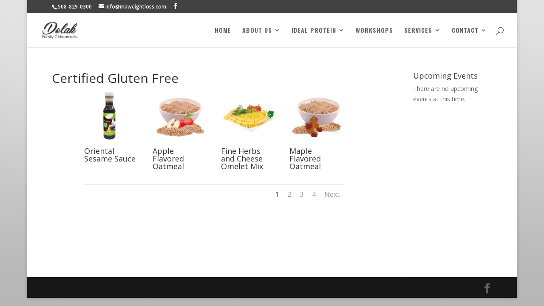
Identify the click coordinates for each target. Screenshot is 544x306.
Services (418, 30)
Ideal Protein (314, 30)
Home (223, 30)
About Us (257, 30)
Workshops (374, 30)
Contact (465, 30)
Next (332, 194)
